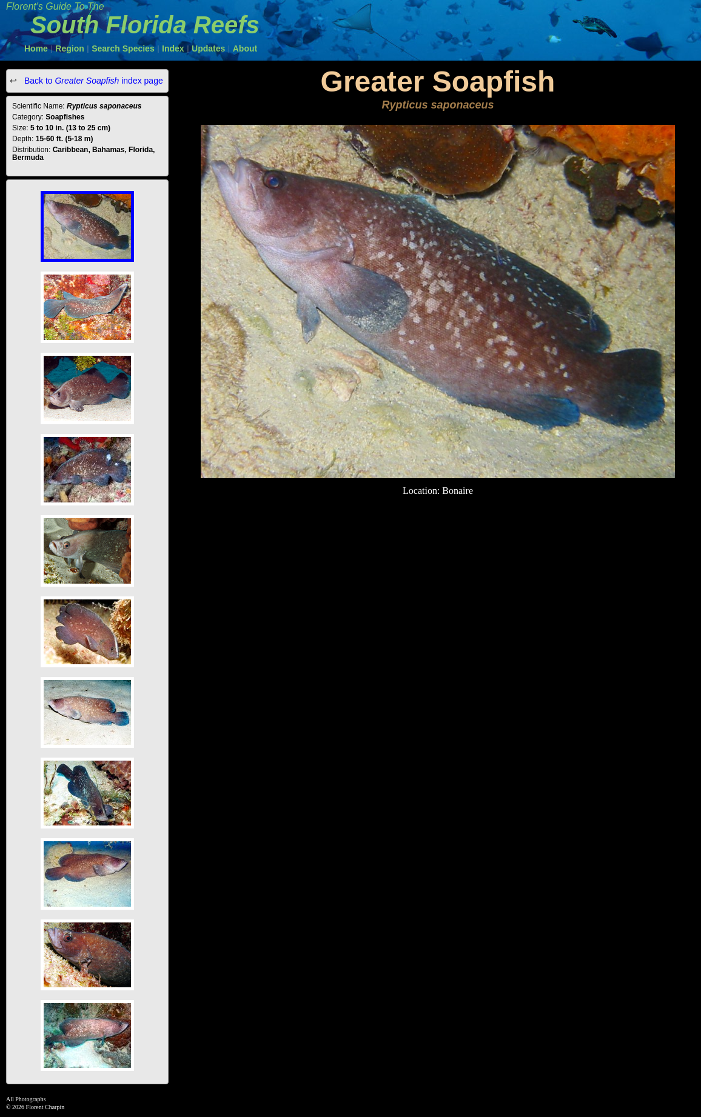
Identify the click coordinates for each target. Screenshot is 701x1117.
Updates (208, 48)
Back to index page (92, 80)
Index (173, 48)
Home (36, 48)
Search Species (123, 48)
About (245, 48)
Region (69, 48)
